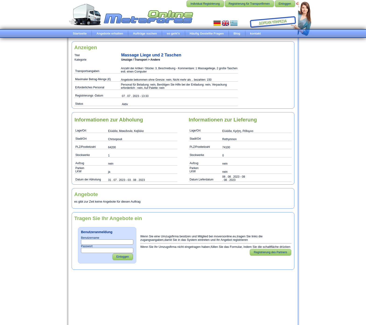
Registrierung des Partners (270, 252)
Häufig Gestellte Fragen (207, 33)
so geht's (173, 33)
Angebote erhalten (109, 33)
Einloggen (285, 3)
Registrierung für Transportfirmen (249, 3)
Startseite (80, 33)
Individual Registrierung (205, 3)
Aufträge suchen (145, 33)
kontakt (255, 33)
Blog (236, 33)
